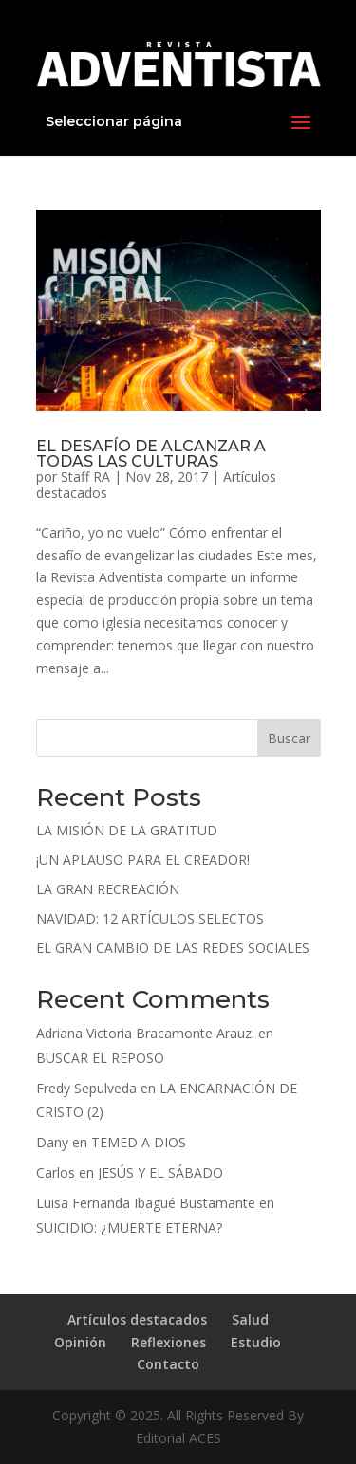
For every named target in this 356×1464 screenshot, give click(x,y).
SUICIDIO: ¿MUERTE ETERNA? (129, 1227)
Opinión (80, 1342)
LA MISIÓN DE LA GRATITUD (126, 830)
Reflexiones (168, 1342)
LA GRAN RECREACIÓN (107, 889)
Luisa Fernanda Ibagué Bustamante (145, 1203)
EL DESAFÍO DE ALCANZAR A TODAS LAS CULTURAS (151, 453)
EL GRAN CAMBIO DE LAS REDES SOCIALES (172, 948)
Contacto (168, 1364)
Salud (250, 1319)
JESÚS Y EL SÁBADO (160, 1172)
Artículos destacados (137, 1319)
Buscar (289, 738)
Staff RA (85, 476)
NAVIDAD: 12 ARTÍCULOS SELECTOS (150, 918)
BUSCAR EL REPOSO (100, 1058)
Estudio (256, 1342)
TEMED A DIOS (138, 1142)
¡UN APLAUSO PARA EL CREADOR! (143, 860)
